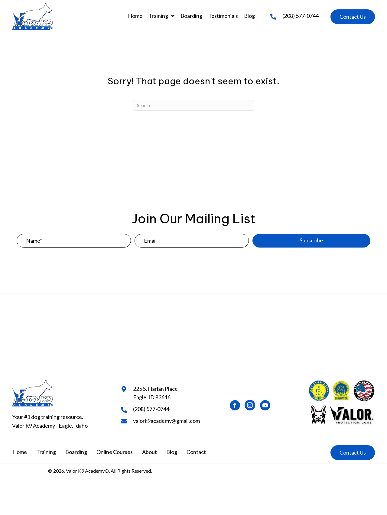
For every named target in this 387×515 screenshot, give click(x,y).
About (149, 452)
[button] (352, 16)
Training (46, 452)
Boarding (76, 452)
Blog (171, 452)
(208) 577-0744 (300, 15)
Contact (196, 452)
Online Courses (114, 452)
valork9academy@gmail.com (166, 420)
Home (19, 452)
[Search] (193, 105)
